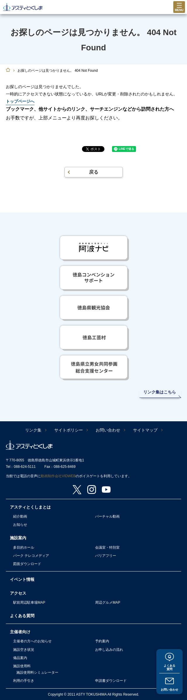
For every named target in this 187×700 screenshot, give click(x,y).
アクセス (18, 593)
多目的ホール (23, 547)
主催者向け (20, 631)
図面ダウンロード (27, 564)
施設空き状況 (23, 650)
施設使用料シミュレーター (37, 672)
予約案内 (102, 641)
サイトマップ (145, 430)
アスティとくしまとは (30, 507)
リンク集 (33, 430)
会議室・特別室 (107, 547)
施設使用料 (22, 666)
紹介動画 (20, 516)
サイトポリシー (68, 430)
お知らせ (20, 525)
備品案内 (20, 658)
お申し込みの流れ (109, 650)
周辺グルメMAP (107, 602)
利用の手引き (23, 681)
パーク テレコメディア (31, 556)
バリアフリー (105, 556)
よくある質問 (169, 664)
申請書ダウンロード (111, 681)
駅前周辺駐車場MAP (29, 602)
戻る (93, 172)
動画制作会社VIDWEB (58, 476)
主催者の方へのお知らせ (32, 641)
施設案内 (18, 537)
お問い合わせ (169, 689)
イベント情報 (22, 579)
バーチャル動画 (107, 516)
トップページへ (20, 101)
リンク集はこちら (159, 392)
